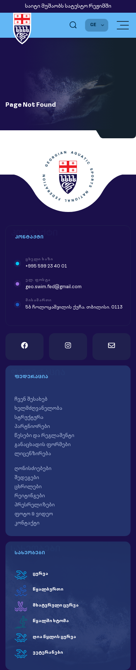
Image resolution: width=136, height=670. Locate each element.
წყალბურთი (48, 589)
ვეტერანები (48, 652)
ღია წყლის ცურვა (54, 637)
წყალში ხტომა (51, 621)
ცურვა (40, 574)
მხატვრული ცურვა (56, 605)
